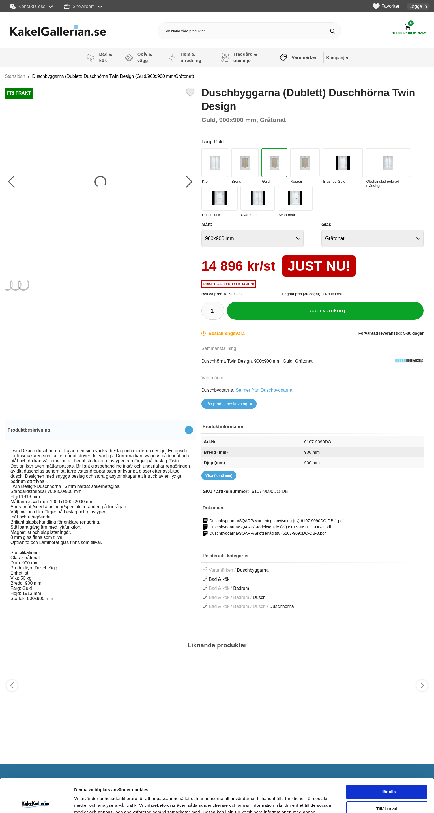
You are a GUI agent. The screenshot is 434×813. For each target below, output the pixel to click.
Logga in (418, 6)
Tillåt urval (387, 773)
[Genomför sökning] (332, 31)
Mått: (206, 224)
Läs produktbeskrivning (226, 404)
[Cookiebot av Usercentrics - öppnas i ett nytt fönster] (36, 802)
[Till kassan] (409, 29)
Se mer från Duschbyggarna (264, 390)
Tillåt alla (387, 756)
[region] (100, 430)
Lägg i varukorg (325, 310)
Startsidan (15, 76)
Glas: (327, 224)
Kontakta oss (28, 6)
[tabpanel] (100, 517)
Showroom (79, 6)
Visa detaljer (307, 801)
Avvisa (387, 789)
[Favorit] (190, 91)
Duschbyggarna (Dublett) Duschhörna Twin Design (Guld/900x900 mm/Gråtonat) (113, 76)
